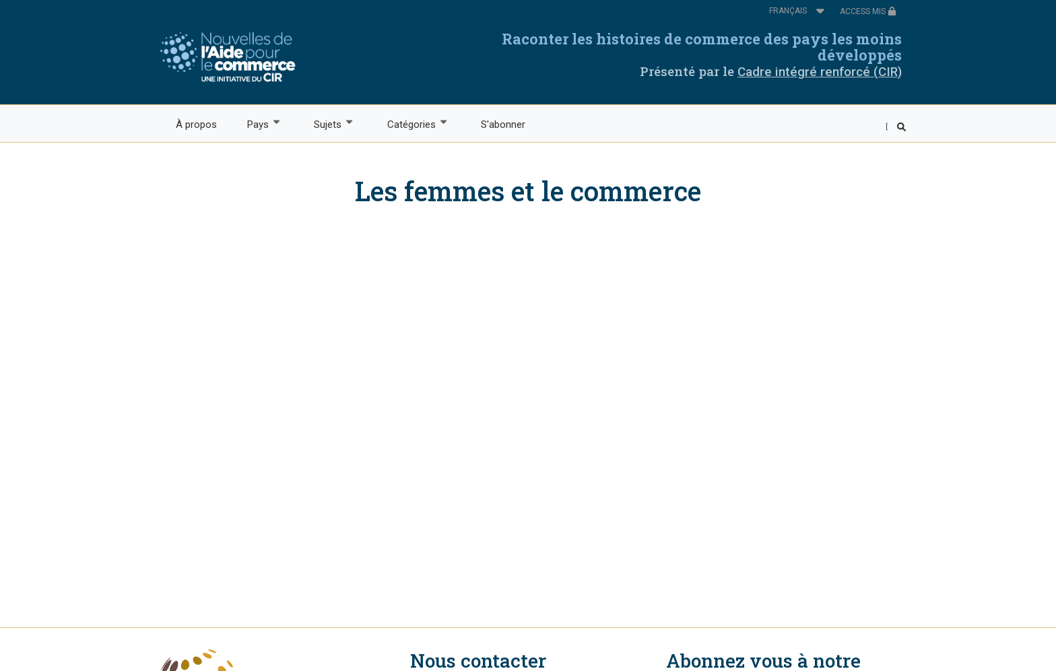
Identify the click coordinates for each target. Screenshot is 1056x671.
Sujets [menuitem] (327, 123)
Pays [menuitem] (257, 123)
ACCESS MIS (868, 11)
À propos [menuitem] (196, 124)
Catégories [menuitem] (410, 123)
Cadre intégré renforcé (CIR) (819, 71)
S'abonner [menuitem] (503, 124)
